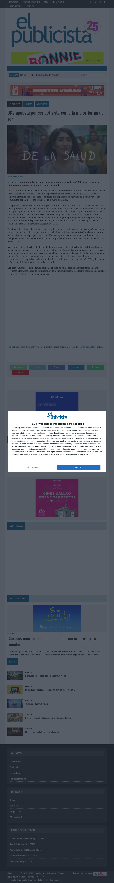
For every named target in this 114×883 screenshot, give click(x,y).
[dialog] (57, 441)
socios (35, 428)
